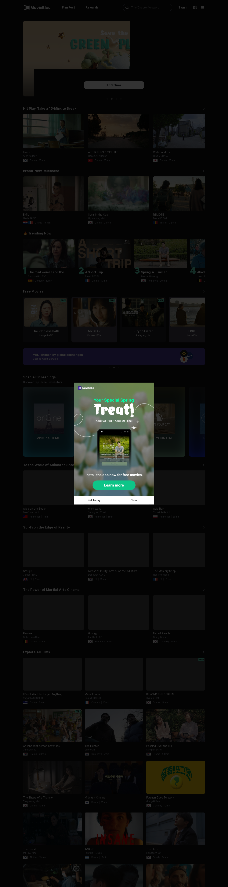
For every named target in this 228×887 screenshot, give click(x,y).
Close (134, 500)
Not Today (94, 500)
